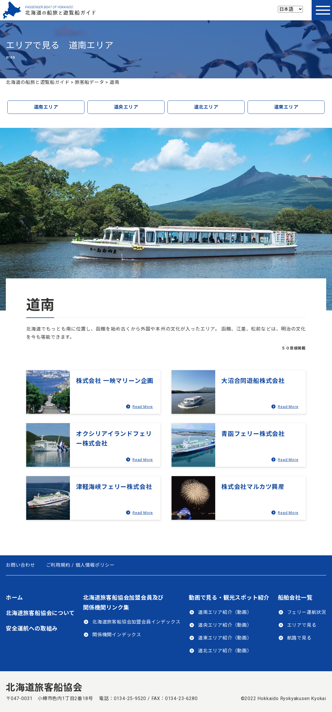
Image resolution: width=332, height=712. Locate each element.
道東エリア (286, 107)
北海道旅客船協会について (40, 613)
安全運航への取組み (32, 628)
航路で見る (299, 638)
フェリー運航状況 (306, 612)
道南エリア (46, 107)
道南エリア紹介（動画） (225, 612)
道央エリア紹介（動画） (225, 625)
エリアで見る (302, 625)
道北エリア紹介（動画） (225, 650)
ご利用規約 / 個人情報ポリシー (80, 565)
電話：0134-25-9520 (122, 698)
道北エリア (206, 107)
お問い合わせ (20, 565)
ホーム (14, 597)
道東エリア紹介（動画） (225, 638)
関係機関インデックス (116, 634)
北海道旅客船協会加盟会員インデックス (136, 622)
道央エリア (126, 107)
